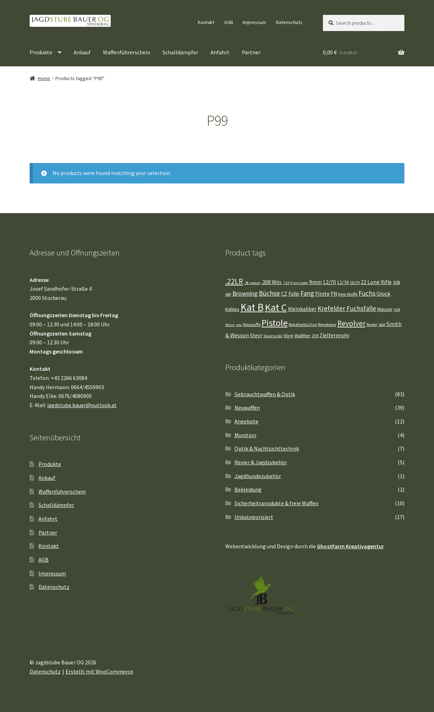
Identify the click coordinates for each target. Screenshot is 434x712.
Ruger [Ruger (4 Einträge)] (372, 324)
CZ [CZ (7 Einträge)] (284, 293)
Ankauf (82, 52)
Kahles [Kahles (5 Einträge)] (232, 309)
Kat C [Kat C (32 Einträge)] (276, 307)
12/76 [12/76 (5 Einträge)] (343, 282)
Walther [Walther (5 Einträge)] (302, 335)
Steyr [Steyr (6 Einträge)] (256, 335)
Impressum (254, 22)
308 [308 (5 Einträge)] (396, 282)
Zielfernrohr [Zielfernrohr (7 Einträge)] (334, 335)
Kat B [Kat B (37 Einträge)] (252, 307)
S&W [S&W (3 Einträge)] (381, 324)
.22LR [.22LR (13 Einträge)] (234, 281)
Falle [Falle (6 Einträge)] (293, 293)
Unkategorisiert (253, 516)
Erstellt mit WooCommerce (99, 671)
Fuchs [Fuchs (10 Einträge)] (367, 293)
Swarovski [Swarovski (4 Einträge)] (272, 335)
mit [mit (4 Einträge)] (397, 309)
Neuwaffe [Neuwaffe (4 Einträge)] (252, 324)
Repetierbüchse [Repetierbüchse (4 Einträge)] (303, 324)
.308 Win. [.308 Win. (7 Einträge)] (271, 281)
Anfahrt (220, 52)
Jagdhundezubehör (257, 475)
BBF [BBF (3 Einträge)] (228, 294)
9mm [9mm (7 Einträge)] (315, 281)
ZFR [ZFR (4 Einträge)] (315, 335)
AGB (228, 22)
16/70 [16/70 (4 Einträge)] (355, 282)
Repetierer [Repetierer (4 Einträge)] (327, 324)
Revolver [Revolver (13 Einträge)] (351, 323)
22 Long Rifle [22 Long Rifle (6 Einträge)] (376, 282)
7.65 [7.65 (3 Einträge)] (286, 282)
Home (44, 78)
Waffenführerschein (126, 52)
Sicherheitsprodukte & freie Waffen (276, 503)
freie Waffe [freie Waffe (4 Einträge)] (347, 294)
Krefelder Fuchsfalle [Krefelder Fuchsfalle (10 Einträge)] (347, 308)
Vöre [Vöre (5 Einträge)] (288, 335)
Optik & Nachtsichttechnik (266, 448)
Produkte (41, 52)
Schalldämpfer (180, 52)
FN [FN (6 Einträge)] (334, 293)
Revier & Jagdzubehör (260, 462)
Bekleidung (248, 489)
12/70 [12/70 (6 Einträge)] (329, 282)
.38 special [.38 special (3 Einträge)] (252, 282)
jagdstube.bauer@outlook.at (82, 405)
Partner (251, 52)
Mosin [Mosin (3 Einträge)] (230, 324)
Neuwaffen (247, 407)
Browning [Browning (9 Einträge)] (245, 293)
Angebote (246, 421)
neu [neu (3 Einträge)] (239, 324)
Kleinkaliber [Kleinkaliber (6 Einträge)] (302, 309)
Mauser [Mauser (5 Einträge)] (385, 309)
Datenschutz (289, 22)
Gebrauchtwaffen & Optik (264, 394)
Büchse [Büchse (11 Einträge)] (269, 293)
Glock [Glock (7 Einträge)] (384, 293)
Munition (245, 435)
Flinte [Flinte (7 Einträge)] (322, 293)
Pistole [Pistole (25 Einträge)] (275, 322)
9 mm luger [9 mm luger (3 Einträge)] (299, 282)
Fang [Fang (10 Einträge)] (307, 293)
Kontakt (206, 22)
